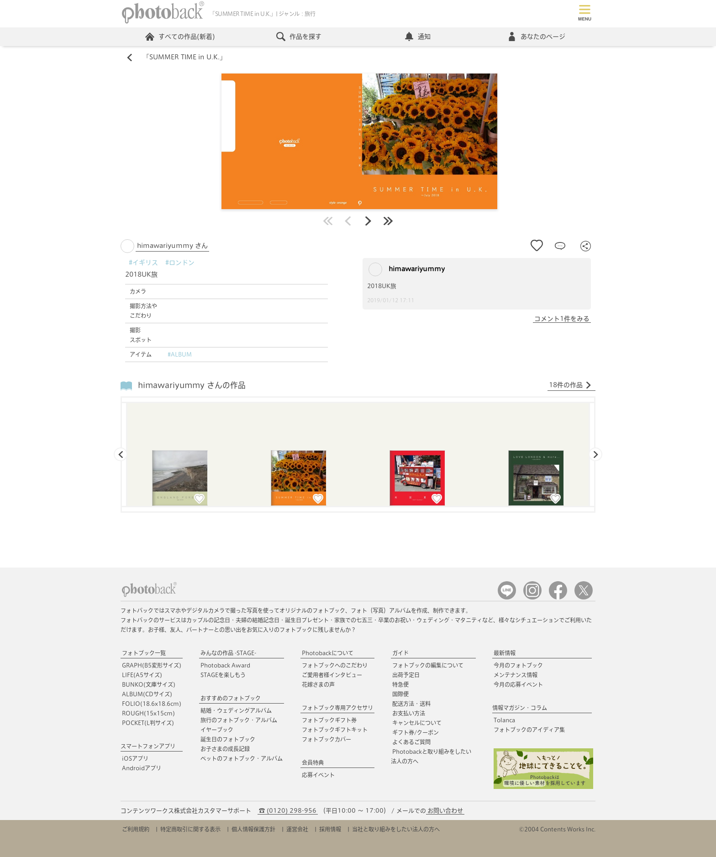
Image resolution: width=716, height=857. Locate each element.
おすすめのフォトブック (230, 698)
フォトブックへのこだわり (335, 665)
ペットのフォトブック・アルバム (241, 758)
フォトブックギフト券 (329, 720)
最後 (388, 221)
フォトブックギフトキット (335, 729)
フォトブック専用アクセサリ (337, 707)
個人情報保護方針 (253, 829)
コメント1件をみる (562, 318)
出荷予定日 (406, 675)
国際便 (400, 694)
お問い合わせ (445, 811)
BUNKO (148, 684)
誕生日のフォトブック (227, 739)
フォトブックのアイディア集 (529, 729)
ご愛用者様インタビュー (332, 675)
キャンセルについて (417, 723)
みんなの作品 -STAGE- (228, 653)
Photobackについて (327, 653)
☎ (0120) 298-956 (287, 811)
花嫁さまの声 (318, 684)
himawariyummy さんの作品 (192, 385)
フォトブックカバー (326, 739)
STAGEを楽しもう (223, 675)
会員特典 (313, 762)
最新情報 (505, 653)
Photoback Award (225, 665)
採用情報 (330, 829)
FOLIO (151, 703)
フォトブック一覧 (144, 653)
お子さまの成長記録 (225, 749)
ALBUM (147, 694)
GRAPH (151, 665)
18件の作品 (570, 385)
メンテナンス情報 (515, 675)
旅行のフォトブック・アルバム (238, 720)
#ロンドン (180, 262)
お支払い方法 (408, 713)
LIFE (142, 675)
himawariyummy (407, 269)
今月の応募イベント (518, 684)
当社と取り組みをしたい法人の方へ (396, 829)
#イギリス (143, 262)
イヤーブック (216, 729)
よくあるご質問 (411, 742)
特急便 (400, 684)
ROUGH (148, 713)
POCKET (148, 723)
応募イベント (318, 775)
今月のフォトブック (518, 665)
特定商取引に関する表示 (190, 829)
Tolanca (504, 720)
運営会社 (297, 829)
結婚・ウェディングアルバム (236, 710)
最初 (327, 221)
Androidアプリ (141, 768)
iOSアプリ (135, 758)
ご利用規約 (135, 829)
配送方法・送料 (411, 703)
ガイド (400, 653)
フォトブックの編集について (427, 665)
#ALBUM (180, 354)
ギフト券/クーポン (415, 732)
